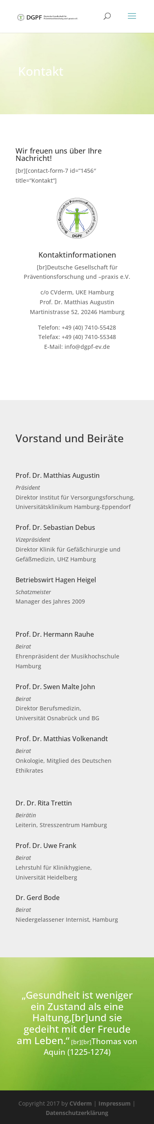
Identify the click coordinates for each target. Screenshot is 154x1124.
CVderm (80, 1103)
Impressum (114, 1103)
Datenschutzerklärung (77, 1113)
